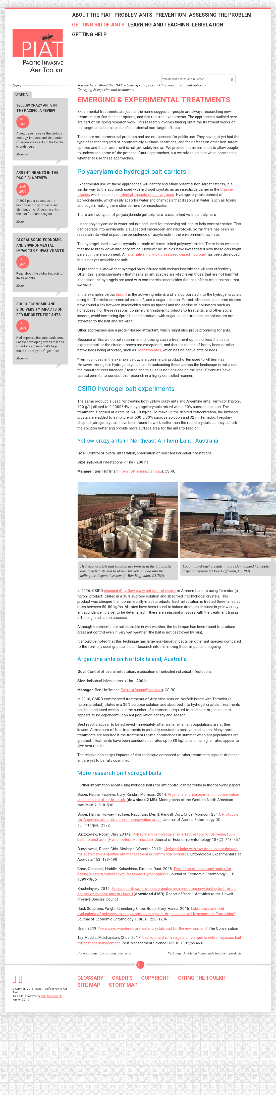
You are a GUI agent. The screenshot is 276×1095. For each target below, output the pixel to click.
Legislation (214, 28)
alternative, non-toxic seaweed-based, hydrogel (167, 241)
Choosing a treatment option (181, 72)
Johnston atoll (149, 337)
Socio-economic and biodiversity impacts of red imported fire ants (39, 296)
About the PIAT (98, 18)
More (20, 141)
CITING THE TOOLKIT (202, 965)
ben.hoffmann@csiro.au (142, 458)
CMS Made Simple (51, 983)
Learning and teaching (165, 28)
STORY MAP (123, 972)
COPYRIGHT (155, 965)
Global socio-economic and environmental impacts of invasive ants (40, 232)
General (22, 82)
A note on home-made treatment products (213, 940)
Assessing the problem (227, 18)
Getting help (96, 38)
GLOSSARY (90, 965)
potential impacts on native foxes (146, 182)
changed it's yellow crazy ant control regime (140, 578)
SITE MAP (88, 972)
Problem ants (140, 18)
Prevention (177, 18)
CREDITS (122, 965)
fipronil (121, 281)
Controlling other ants (115, 940)
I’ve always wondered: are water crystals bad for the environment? (153, 915)
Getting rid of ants (105, 28)
